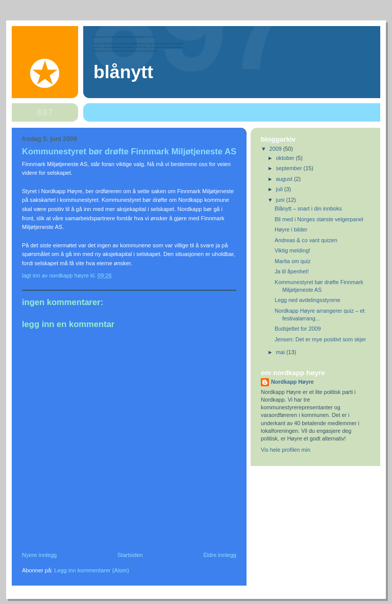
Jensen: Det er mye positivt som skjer (320, 339)
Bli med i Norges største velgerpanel (319, 219)
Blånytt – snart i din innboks (308, 208)
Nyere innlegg (39, 555)
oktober (286, 158)
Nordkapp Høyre (292, 382)
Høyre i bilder (291, 229)
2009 (276, 149)
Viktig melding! (292, 250)
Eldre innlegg (220, 555)
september (290, 168)
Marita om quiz (293, 261)
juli (280, 189)
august (285, 179)
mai (281, 352)
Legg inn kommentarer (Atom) (91, 570)
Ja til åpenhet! (292, 271)
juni (281, 200)
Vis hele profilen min (285, 450)
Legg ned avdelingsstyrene (307, 300)
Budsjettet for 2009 (298, 329)
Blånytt (123, 72)
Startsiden (130, 555)
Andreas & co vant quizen (306, 240)
